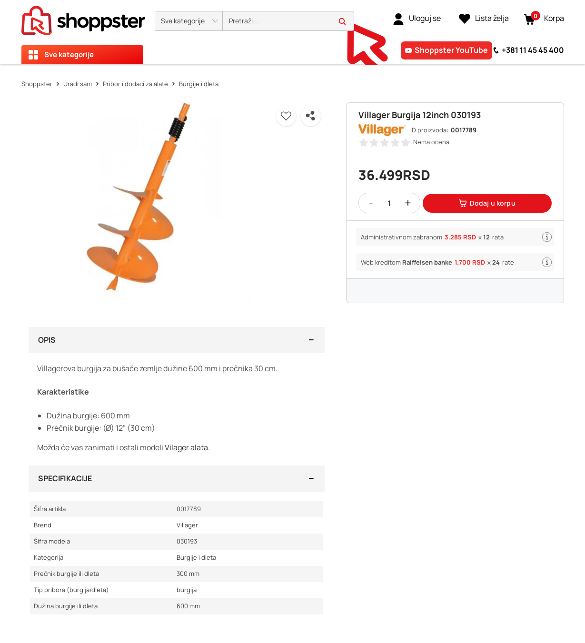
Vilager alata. (187, 447)
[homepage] (83, 17)
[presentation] (292, 32)
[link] (417, 18)
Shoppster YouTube (451, 50)
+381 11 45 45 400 (533, 50)
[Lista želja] (484, 18)
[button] (189, 21)
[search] (288, 21)
